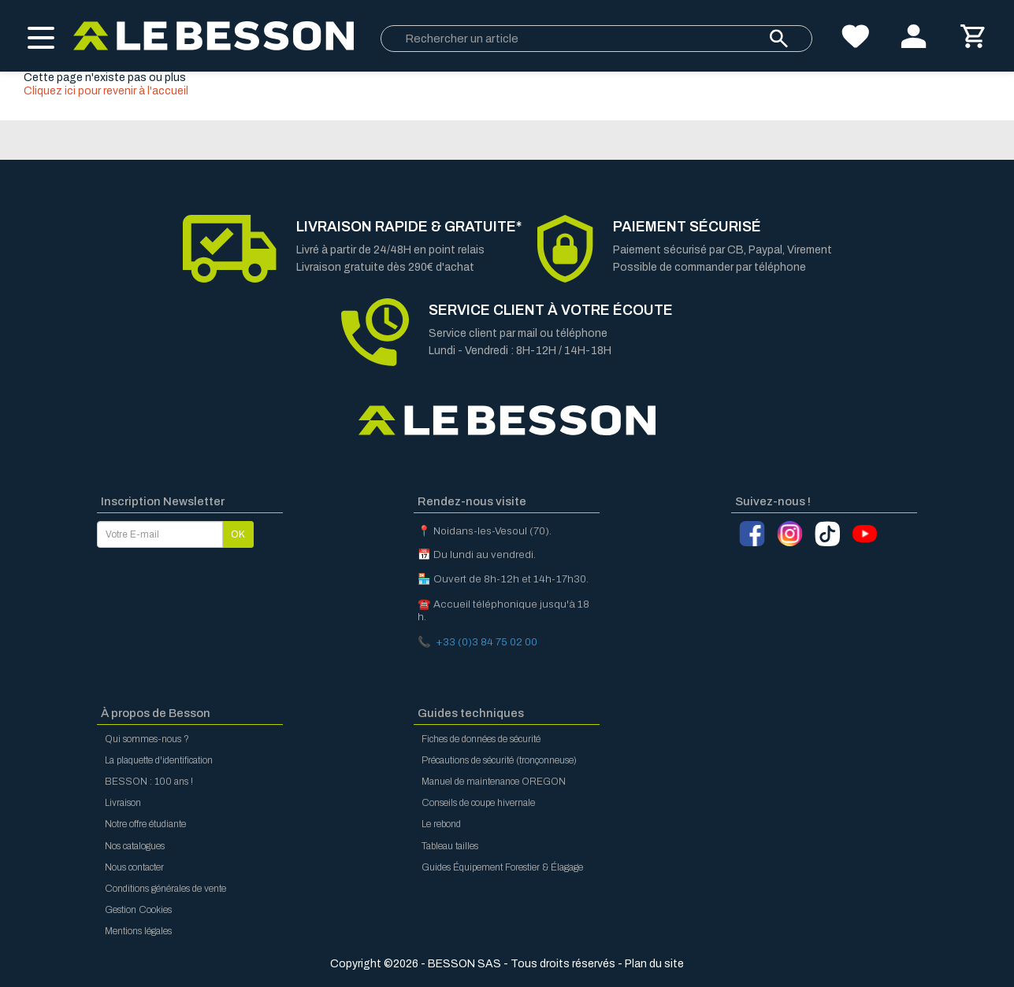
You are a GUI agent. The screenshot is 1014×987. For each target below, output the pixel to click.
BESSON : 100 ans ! (149, 781)
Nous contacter (134, 867)
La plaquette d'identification (159, 760)
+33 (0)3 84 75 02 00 (486, 642)
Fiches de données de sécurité (481, 739)
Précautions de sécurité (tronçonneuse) (499, 760)
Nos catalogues (135, 846)
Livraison (123, 802)
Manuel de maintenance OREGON (494, 781)
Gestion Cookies (138, 909)
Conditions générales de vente (165, 888)
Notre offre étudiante (145, 824)
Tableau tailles (450, 846)
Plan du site (654, 964)
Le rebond (441, 824)
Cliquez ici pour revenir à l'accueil (106, 91)
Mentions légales (138, 931)
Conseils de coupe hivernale (478, 802)
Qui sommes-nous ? (147, 739)
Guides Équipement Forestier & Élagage (502, 867)
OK (238, 534)
